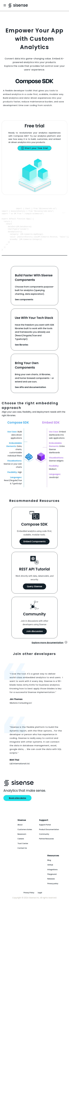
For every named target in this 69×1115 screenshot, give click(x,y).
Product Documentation (49, 836)
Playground (51, 881)
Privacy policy (52, 891)
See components (24, 306)
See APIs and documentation (30, 394)
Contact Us (22, 855)
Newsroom (22, 841)
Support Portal (45, 832)
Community (44, 841)
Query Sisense (34, 593)
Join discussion (34, 638)
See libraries (21, 351)
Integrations (52, 877)
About (20, 832)
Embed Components (34, 548)
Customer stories (25, 836)
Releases (51, 886)
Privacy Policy (29, 900)
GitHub (50, 872)
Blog (49, 867)
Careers (21, 846)
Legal (40, 900)
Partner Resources (46, 846)
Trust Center (23, 850)
